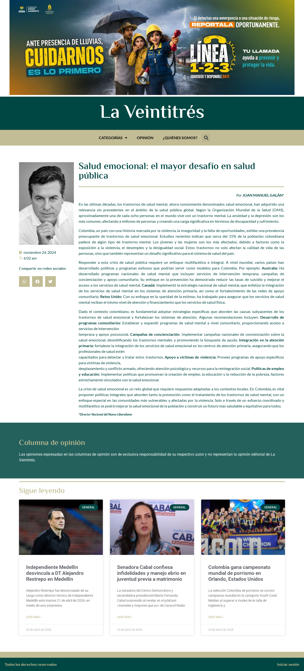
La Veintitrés (152, 113)
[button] (206, 138)
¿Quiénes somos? (180, 137)
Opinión (145, 137)
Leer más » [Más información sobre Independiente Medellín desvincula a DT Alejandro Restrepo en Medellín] (34, 617)
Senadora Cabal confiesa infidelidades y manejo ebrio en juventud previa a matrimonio (151, 573)
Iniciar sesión (288, 664)
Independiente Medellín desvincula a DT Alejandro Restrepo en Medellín (55, 573)
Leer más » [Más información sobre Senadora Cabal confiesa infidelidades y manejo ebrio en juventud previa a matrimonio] (125, 617)
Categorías (113, 137)
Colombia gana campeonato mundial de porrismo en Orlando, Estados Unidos (239, 573)
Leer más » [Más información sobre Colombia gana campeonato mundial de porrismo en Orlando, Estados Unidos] (216, 617)
